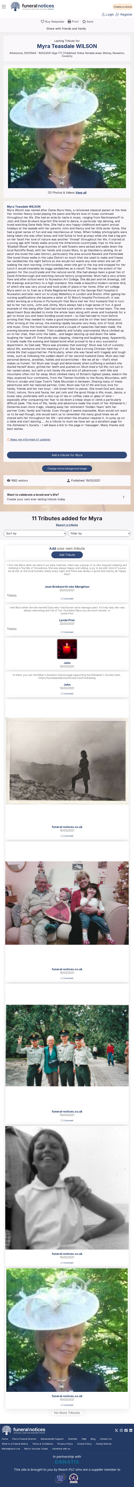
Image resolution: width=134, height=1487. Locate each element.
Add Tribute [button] (67, 555)
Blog (93, 1439)
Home (5, 1439)
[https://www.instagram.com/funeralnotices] (121, 1430)
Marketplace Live (11, 1448)
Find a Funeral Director (24, 1439)
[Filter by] (99, 533)
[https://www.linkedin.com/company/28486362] (130, 1430)
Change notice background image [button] (67, 468)
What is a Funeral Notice (15, 1443)
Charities (72, 1439)
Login (108, 14)
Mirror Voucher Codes (36, 1448)
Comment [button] (67, 598)
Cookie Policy (84, 1443)
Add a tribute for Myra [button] (67, 455)
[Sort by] (35, 533)
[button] (122, 7)
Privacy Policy (65, 1443)
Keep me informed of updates (28, 439)
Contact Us (106, 1439)
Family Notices (104, 1443)
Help (84, 1439)
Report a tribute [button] (67, 525)
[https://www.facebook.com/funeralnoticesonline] (126, 1430)
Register (123, 14)
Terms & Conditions (42, 1443)
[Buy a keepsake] (52, 21)
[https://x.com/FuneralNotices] (116, 1430)
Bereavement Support (52, 1439)
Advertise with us (61, 1448)
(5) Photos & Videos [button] (67, 192)
